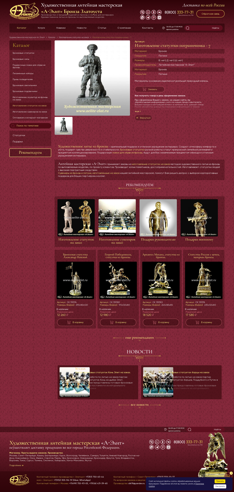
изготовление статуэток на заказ (151, 164)
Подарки (18, 141)
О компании (124, 27)
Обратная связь (210, 13)
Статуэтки (19, 135)
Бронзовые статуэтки (23, 53)
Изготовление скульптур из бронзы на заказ (30, 98)
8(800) (179, 12)
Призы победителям (23, 79)
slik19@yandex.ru (136, 483)
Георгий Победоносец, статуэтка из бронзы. (118, 256)
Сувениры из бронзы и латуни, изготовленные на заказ (88, 173)
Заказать (152, 90)
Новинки (61, 27)
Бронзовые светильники (25, 85)
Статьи (102, 27)
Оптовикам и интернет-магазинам (30, 117)
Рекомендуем (30, 152)
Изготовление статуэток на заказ (29, 105)
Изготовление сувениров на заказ (30, 111)
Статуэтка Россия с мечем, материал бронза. (204, 256)
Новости (81, 27)
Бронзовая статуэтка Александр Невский (75, 256)
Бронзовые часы (21, 59)
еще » (138, 113)
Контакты (147, 27)
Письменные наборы (23, 73)
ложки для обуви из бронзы (127, 152)
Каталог (21, 27)
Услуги (41, 27)
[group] (92, 78)
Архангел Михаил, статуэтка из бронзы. (161, 256)
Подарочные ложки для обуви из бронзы (29, 66)
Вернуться (149, 120)
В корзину (78, 322)
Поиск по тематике (25, 126)
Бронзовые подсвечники (25, 91)
